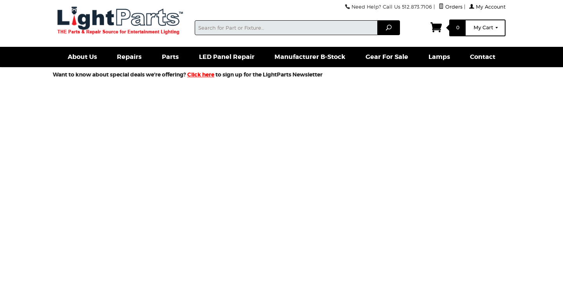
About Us (82, 57)
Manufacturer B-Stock (309, 57)
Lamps (439, 57)
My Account (487, 7)
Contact (482, 57)
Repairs (129, 57)
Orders (451, 7)
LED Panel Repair (227, 57)
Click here (200, 74)
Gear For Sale (387, 57)
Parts (170, 57)
